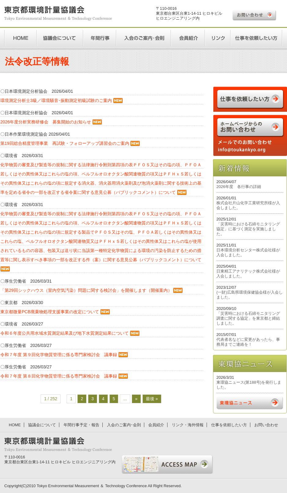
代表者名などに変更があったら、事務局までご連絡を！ (248, 342)
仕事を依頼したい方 (229, 425)
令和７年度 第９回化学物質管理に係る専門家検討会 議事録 (64, 354)
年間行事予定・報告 (81, 425)
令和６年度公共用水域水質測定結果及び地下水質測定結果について (70, 333)
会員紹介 (156, 425)
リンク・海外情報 (188, 425)
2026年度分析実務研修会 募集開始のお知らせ (51, 121)
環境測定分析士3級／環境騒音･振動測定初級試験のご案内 (61, 100)
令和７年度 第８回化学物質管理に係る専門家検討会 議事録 (64, 376)
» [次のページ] (136, 398)
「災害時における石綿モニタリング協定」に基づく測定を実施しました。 (248, 229)
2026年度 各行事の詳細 (238, 186)
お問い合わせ (266, 425)
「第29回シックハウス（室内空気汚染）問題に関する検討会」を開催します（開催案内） (91, 290)
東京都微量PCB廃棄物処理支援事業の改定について (55, 311)
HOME (15, 425)
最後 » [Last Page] (152, 398)
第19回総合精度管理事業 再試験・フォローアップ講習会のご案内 (70, 143)
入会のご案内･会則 (124, 425)
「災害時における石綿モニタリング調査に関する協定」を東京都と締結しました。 (248, 318)
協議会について (42, 425)
